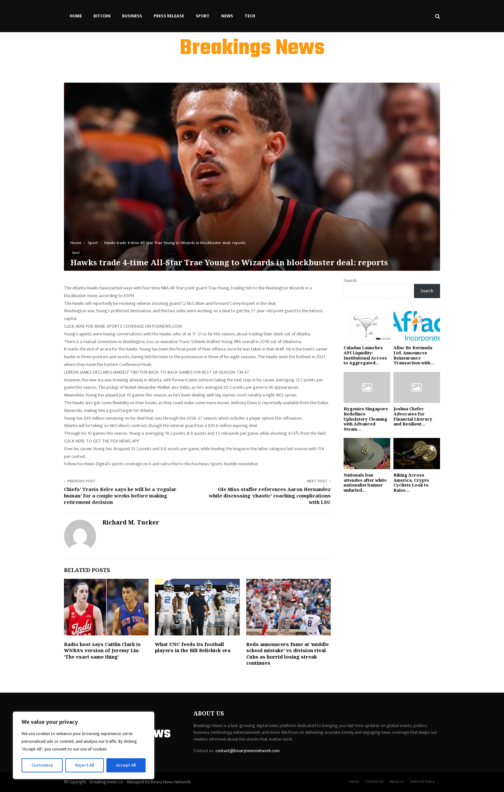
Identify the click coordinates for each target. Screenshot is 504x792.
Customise (42, 765)
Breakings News (252, 48)
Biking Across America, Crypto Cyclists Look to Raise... (411, 482)
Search (350, 280)
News (227, 16)
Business (132, 16)
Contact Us (374, 781)
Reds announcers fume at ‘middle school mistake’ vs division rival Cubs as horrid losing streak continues (287, 653)
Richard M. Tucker (131, 522)
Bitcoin (102, 16)
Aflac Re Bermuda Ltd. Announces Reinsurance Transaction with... (413, 355)
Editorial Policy (422, 781)
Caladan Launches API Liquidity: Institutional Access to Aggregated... (365, 355)
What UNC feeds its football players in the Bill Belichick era (192, 647)
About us (397, 781)
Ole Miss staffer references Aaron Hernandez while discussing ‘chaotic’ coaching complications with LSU (270, 495)
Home (76, 16)
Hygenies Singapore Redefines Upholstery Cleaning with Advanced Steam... (366, 419)
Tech (250, 16)
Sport (203, 16)
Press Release (169, 16)
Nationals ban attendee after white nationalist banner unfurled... (365, 482)
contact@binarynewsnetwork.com (247, 750)
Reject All (84, 765)
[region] (83, 745)
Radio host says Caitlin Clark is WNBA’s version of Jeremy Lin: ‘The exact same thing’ (102, 650)
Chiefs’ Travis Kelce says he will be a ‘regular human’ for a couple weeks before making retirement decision (120, 495)
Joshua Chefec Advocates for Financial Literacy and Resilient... (412, 416)
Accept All (126, 765)
